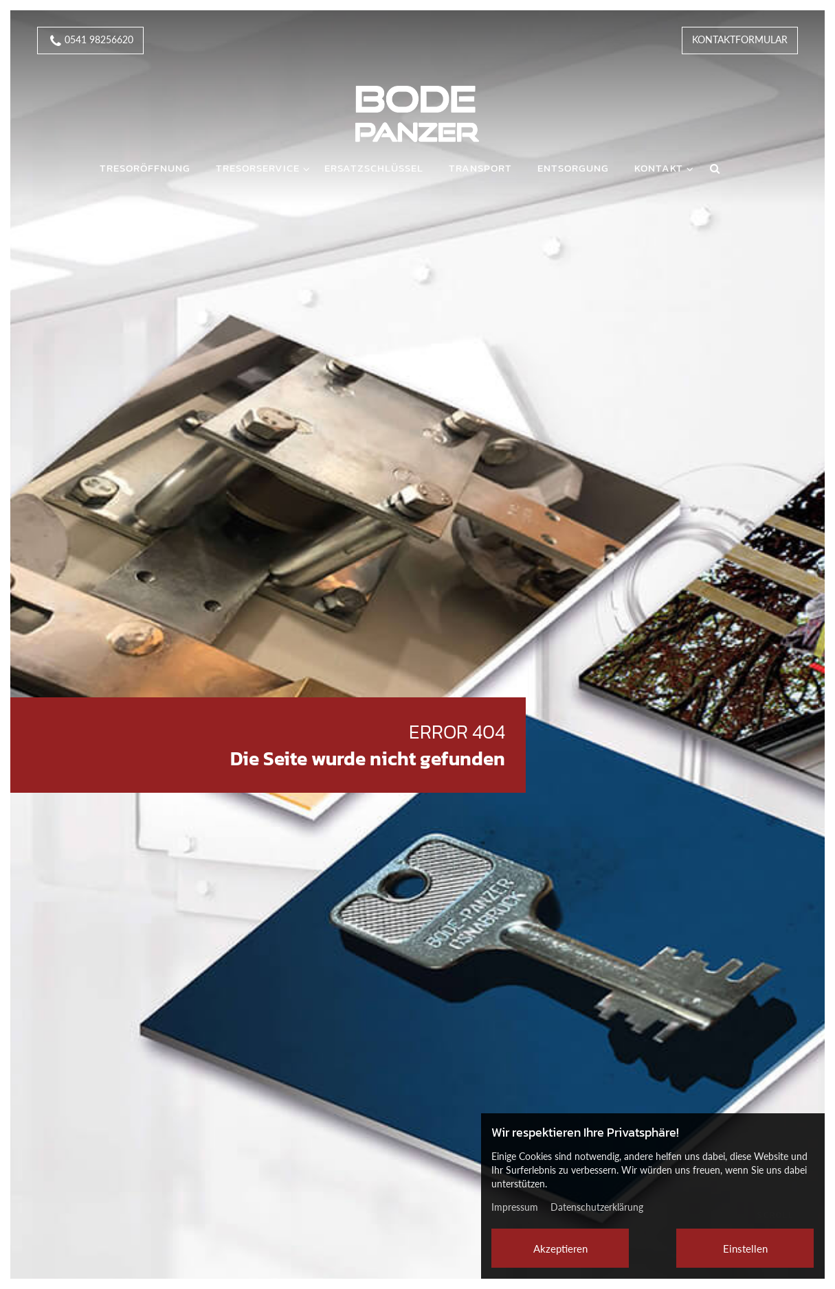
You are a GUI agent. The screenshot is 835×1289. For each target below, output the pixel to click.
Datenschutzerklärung (596, 1207)
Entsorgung (573, 168)
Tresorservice (258, 168)
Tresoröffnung (145, 168)
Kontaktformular (740, 39)
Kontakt (658, 168)
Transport (480, 168)
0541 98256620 (90, 41)
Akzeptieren (560, 1248)
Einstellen (745, 1248)
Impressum (514, 1207)
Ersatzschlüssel (373, 168)
